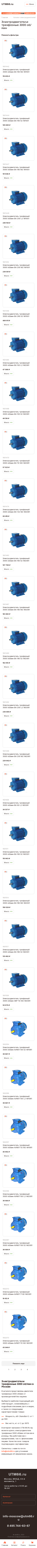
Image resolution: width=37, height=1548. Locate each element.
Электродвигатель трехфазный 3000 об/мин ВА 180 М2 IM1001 (16, 168)
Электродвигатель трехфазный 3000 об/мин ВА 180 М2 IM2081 (16, 608)
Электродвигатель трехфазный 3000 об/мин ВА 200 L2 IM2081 (16, 706)
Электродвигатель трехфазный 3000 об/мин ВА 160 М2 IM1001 (16, 71)
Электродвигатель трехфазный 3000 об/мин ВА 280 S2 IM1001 (16, 315)
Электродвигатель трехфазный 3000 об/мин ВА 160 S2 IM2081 (16, 559)
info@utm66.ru (8, 1451)
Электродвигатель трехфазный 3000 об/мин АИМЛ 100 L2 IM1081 (17, 1097)
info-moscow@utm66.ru (18, 1518)
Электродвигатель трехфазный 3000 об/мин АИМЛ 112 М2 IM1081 (17, 1146)
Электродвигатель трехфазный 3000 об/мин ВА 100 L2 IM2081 (16, 364)
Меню (31, 4)
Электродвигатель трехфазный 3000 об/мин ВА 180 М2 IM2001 (16, 902)
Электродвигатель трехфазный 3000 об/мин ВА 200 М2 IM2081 (16, 755)
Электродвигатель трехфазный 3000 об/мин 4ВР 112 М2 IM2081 (16, 999)
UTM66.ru (7, 4)
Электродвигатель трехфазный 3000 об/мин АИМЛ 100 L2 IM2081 (17, 1195)
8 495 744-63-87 (18, 1525)
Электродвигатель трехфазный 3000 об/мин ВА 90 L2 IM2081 (16, 804)
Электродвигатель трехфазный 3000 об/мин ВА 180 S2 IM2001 (16, 951)
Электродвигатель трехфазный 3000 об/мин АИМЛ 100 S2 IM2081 (17, 1244)
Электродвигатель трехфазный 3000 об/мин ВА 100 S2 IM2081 (16, 413)
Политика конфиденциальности (18, 1537)
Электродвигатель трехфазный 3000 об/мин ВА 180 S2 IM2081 (16, 657)
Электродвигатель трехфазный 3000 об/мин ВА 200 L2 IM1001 (16, 217)
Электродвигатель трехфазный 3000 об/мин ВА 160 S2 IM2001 (16, 853)
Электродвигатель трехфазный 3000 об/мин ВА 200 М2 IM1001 (16, 266)
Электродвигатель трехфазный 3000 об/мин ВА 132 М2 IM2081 (16, 511)
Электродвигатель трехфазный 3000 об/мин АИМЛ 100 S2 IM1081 (17, 1048)
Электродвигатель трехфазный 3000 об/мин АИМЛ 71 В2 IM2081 (17, 1293)
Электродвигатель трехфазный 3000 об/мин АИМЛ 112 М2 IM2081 (18, 1342)
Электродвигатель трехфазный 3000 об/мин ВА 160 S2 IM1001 (16, 119)
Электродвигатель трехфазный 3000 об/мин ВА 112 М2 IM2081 (16, 462)
